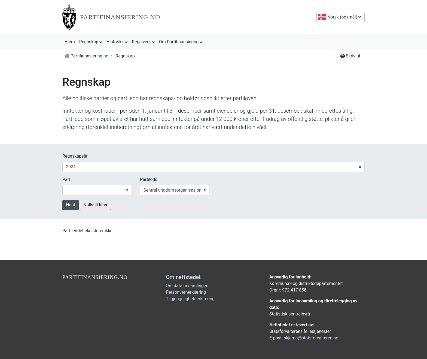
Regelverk (143, 41)
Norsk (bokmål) (343, 17)
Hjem (71, 41)
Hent (70, 204)
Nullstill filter (95, 204)
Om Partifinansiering (181, 41)
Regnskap (90, 41)
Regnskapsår (75, 156)
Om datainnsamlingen (187, 285)
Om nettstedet (183, 277)
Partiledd (148, 179)
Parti (67, 179)
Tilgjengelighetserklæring (190, 298)
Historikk (116, 41)
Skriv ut (350, 56)
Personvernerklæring (186, 292)
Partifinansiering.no (120, 17)
